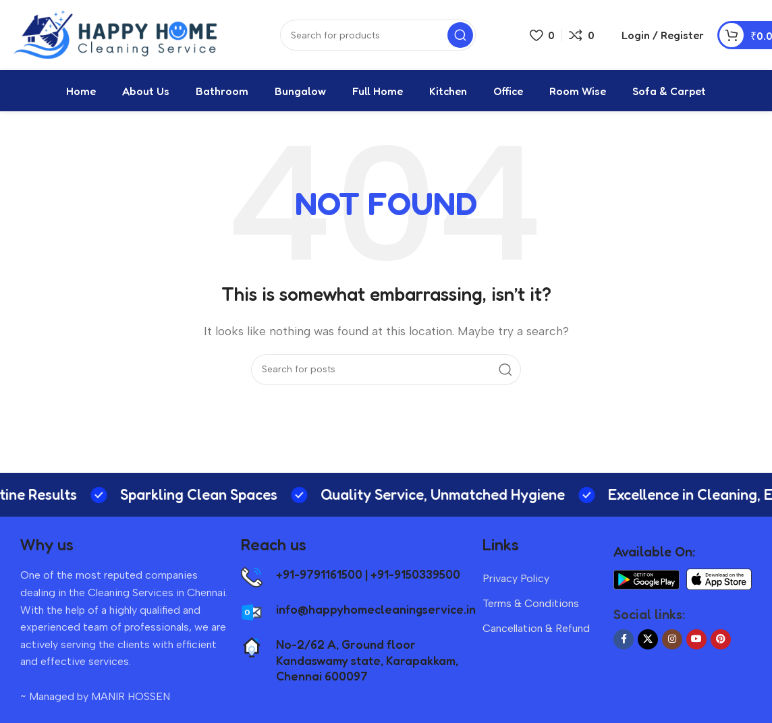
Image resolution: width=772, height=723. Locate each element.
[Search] (386, 374)
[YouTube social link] (696, 644)
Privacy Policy (515, 583)
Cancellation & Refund (536, 633)
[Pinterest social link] (721, 644)
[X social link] (648, 644)
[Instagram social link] (672, 644)
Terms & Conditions (530, 608)
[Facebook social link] (623, 644)
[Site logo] (118, 36)
